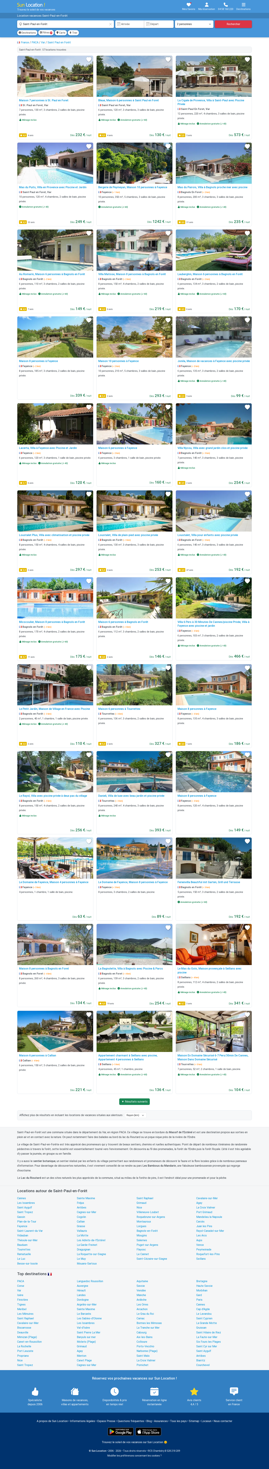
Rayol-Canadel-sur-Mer (210, 1230)
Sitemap (194, 1421)
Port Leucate (25, 1351)
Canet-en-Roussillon (29, 1341)
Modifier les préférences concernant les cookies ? (134, 1455)
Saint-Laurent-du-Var (30, 1230)
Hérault (81, 1290)
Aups (199, 1240)
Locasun (206, 1421)
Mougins (142, 1235)
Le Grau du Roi (145, 1313)
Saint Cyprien (204, 1318)
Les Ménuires (25, 1313)
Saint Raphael (145, 1198)
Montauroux (144, 1221)
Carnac (141, 1318)
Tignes (21, 1304)
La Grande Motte (206, 1323)
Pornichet (142, 1365)
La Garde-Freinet (87, 1245)
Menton (81, 1355)
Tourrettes (23, 1249)
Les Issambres (26, 1203)
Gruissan (201, 1327)
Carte (60, 32)
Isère (20, 1295)
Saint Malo (143, 1355)
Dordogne (83, 1299)
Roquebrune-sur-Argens (151, 1217)
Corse (20, 1285)
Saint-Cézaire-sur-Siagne (152, 1258)
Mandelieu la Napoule (209, 1217)
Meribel (21, 1309)
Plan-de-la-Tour (26, 1221)
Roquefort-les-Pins (208, 1254)
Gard (199, 1295)
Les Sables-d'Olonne (89, 1318)
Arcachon (142, 1309)
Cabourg (142, 1332)
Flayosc (141, 1249)
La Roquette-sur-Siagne (91, 1254)
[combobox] (65, 24)
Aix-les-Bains (145, 1337)
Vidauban (22, 1235)
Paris (199, 1299)
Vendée (141, 1290)
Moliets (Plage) (86, 1341)
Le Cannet (143, 1254)
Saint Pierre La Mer (88, 1332)
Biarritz (200, 1360)
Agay (199, 1203)
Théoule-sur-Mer (27, 1240)
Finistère (22, 1299)
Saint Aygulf (24, 1207)
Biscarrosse (24, 1327)
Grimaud (141, 1203)
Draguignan (83, 1249)
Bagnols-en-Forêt (147, 1230)
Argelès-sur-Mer (87, 1304)
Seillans (201, 1258)
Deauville (22, 1332)
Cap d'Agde (203, 1309)
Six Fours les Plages (208, 1341)
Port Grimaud (204, 1212)
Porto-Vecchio (145, 1346)
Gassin (21, 1217)
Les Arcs (201, 1235)
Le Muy (81, 1258)
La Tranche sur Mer (148, 1327)
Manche (141, 1295)
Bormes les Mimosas (149, 1323)
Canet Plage (84, 1360)
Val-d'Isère (83, 1327)
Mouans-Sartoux (87, 1263)
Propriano (23, 1355)
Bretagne (201, 1281)
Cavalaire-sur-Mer (207, 1198)
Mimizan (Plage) (27, 1337)
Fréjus (80, 1203)
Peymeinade (203, 1249)
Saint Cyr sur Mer (206, 1346)
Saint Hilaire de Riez (208, 1332)
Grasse (81, 1226)
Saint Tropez (25, 1212)
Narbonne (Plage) (147, 1351)
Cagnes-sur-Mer (86, 1212)
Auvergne (82, 1285)
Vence (200, 1245)
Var (19, 1290)
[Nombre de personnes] (194, 24)
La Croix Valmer (205, 1207)
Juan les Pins (204, 1226)
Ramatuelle (24, 1254)
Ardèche (142, 1299)
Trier (73, 32)
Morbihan (201, 1290)
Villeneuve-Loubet (148, 1212)
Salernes (142, 1240)
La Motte (82, 1235)
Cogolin (81, 1217)
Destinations (27, 32)
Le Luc (21, 1258)
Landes (81, 1295)
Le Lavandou (204, 1313)
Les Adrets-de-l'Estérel (91, 1240)
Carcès (200, 1221)
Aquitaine (142, 1281)
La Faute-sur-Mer (206, 1337)
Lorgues (141, 1226)
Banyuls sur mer (86, 1337)
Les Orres (142, 1304)
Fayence (22, 1226)
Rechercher (233, 24)
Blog (149, 1421)
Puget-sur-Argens (147, 1245)
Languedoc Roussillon (90, 1281)
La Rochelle (24, 1346)
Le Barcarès (84, 1313)
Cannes (21, 1198)
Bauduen (22, 1245)
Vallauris (82, 1230)
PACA (20, 1281)
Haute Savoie (204, 1285)
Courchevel (203, 1365)
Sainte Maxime (86, 1198)
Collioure (142, 1341)
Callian (81, 1221)
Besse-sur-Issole (27, 1263)
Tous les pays (178, 1421)
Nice (139, 1207)
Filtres (46, 32)
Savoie (141, 1285)
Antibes (81, 1207)
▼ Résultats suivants (134, 1101)
